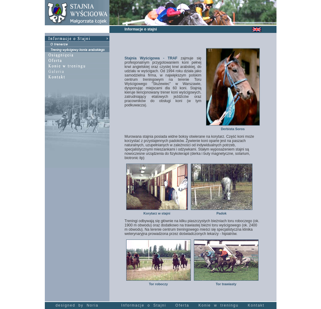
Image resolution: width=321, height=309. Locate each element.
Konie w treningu (218, 305)
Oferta (182, 305)
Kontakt (256, 305)
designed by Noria (76, 305)
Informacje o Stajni (143, 305)
